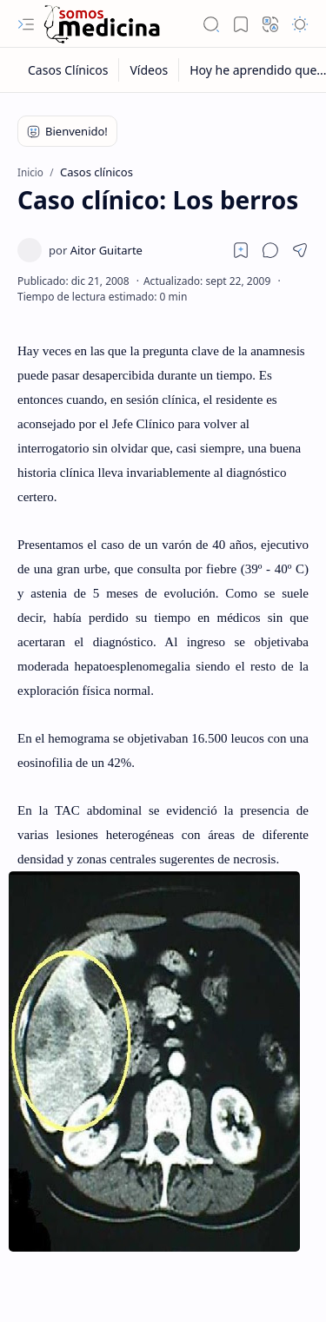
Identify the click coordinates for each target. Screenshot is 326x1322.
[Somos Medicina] (101, 23)
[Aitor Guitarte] (96, 250)
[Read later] (241, 250)
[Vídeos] (149, 70)
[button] (26, 24)
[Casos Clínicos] (68, 70)
